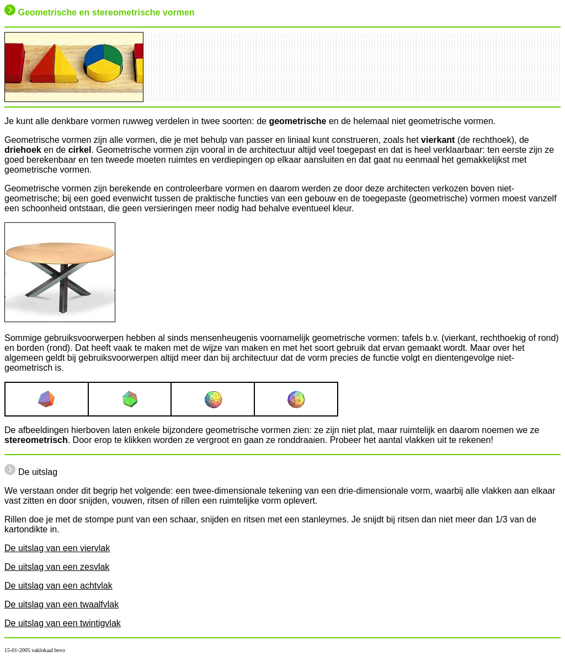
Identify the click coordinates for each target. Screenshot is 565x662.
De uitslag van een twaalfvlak (61, 604)
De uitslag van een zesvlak (56, 567)
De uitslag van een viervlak (57, 548)
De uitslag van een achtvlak (58, 585)
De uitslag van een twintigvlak (62, 623)
